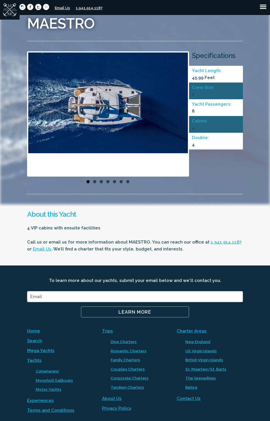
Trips (107, 331)
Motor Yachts (48, 389)
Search (34, 340)
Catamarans (47, 371)
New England (197, 341)
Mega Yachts (40, 350)
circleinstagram (22, 7)
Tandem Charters (127, 387)
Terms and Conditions (50, 410)
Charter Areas (192, 331)
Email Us (62, 8)
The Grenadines (200, 378)
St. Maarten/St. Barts (205, 369)
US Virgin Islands (201, 351)
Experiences (40, 400)
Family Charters (125, 360)
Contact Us (189, 398)
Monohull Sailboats (54, 380)
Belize (191, 387)
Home (33, 331)
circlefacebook (30, 7)
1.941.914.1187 (89, 8)
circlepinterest (46, 7)
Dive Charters (124, 341)
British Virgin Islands (204, 360)
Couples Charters (128, 369)
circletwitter (38, 7)
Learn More (134, 312)
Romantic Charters (128, 351)
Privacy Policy (116, 408)
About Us (112, 398)
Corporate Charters (129, 378)
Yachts (34, 360)
